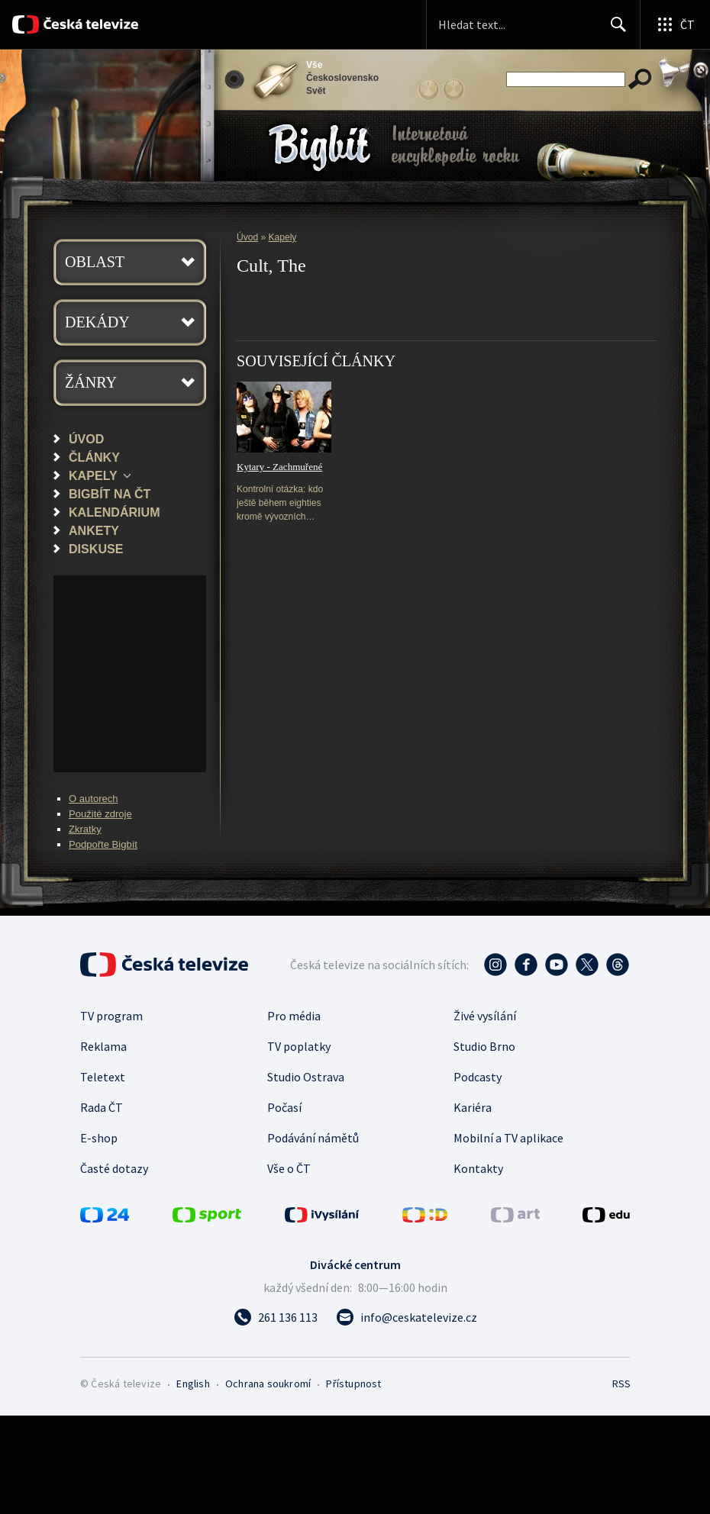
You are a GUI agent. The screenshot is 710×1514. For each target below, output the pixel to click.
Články (94, 457)
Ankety (94, 530)
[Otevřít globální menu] (675, 24)
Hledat (614, 30)
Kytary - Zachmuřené (279, 466)
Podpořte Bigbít (103, 844)
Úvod (86, 439)
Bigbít (319, 148)
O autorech (93, 798)
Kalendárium (114, 512)
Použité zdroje (100, 814)
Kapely (93, 475)
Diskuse (96, 549)
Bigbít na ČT (109, 494)
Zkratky (85, 829)
